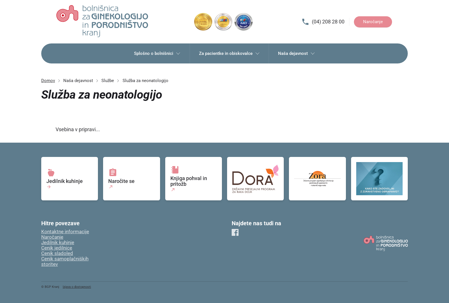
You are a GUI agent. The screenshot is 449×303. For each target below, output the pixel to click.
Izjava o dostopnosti (77, 287)
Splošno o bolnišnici (157, 53)
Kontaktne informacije (65, 231)
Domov (48, 80)
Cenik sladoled (57, 253)
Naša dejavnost (296, 53)
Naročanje (373, 21)
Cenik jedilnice (56, 248)
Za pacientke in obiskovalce (229, 53)
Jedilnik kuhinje (57, 242)
